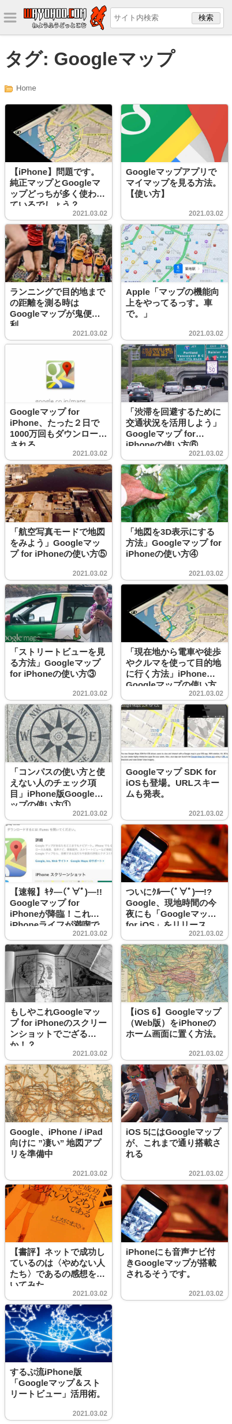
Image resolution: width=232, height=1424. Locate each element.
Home (26, 88)
